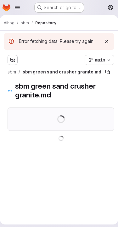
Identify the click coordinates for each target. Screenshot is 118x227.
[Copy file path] (108, 72)
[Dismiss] (106, 41)
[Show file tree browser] (13, 60)
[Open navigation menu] (17, 8)
